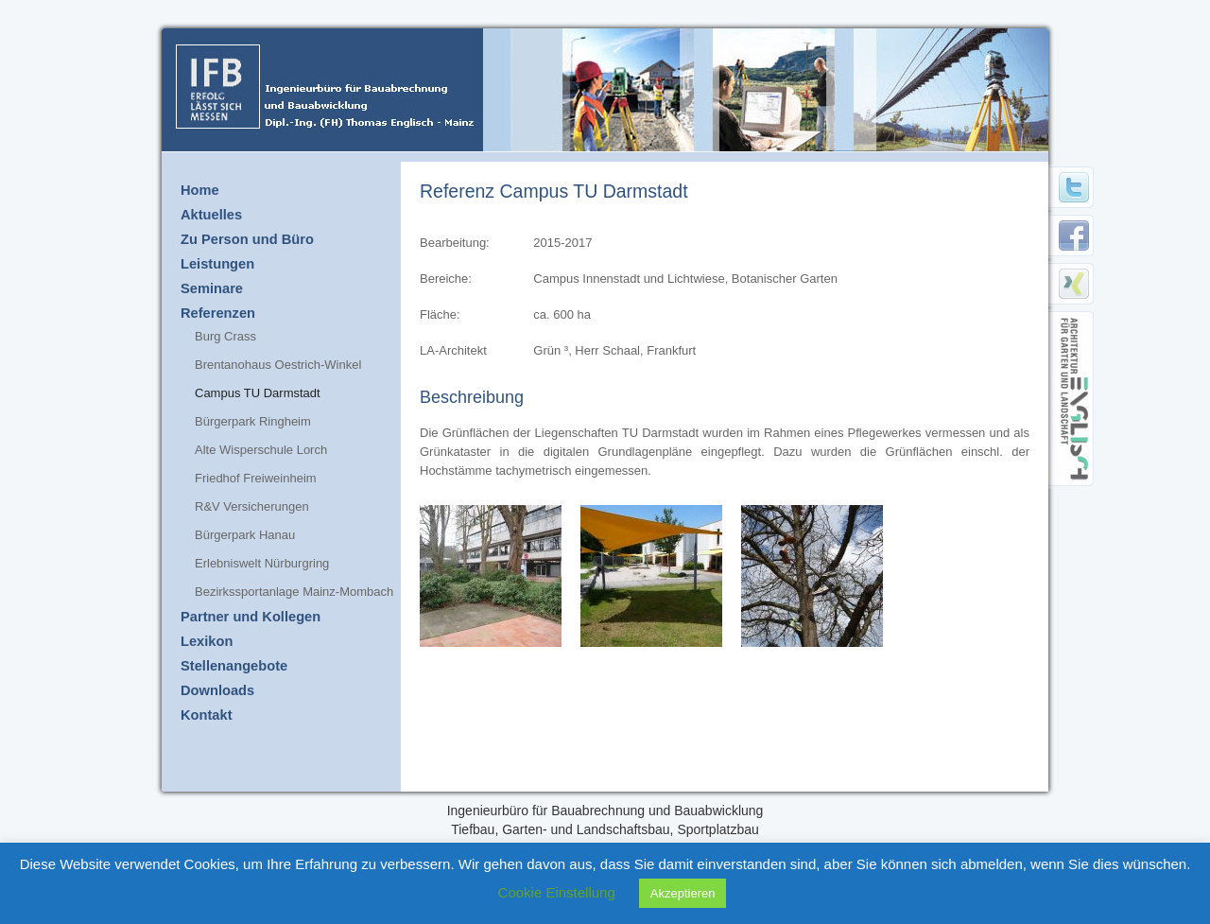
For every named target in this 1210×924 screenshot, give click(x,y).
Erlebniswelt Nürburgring (262, 563)
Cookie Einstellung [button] (556, 892)
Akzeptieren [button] (683, 893)
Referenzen (218, 313)
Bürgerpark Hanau (245, 535)
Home (200, 190)
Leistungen (217, 263)
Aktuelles (211, 214)
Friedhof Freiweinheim (256, 478)
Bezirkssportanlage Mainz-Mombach (294, 591)
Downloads (217, 690)
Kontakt (207, 715)
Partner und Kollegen (250, 616)
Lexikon (207, 641)
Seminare (212, 288)
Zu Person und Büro (247, 239)
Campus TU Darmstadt (257, 393)
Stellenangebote (234, 665)
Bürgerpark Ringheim (253, 421)
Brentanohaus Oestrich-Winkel (278, 364)
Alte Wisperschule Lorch (261, 450)
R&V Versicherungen (252, 506)
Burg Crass (225, 336)
